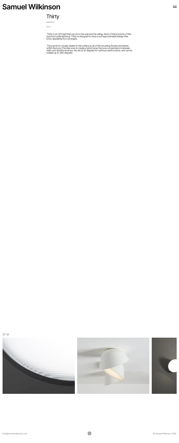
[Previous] (4, 334)
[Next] (7, 334)
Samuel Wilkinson (31, 6)
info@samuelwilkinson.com (14, 433)
